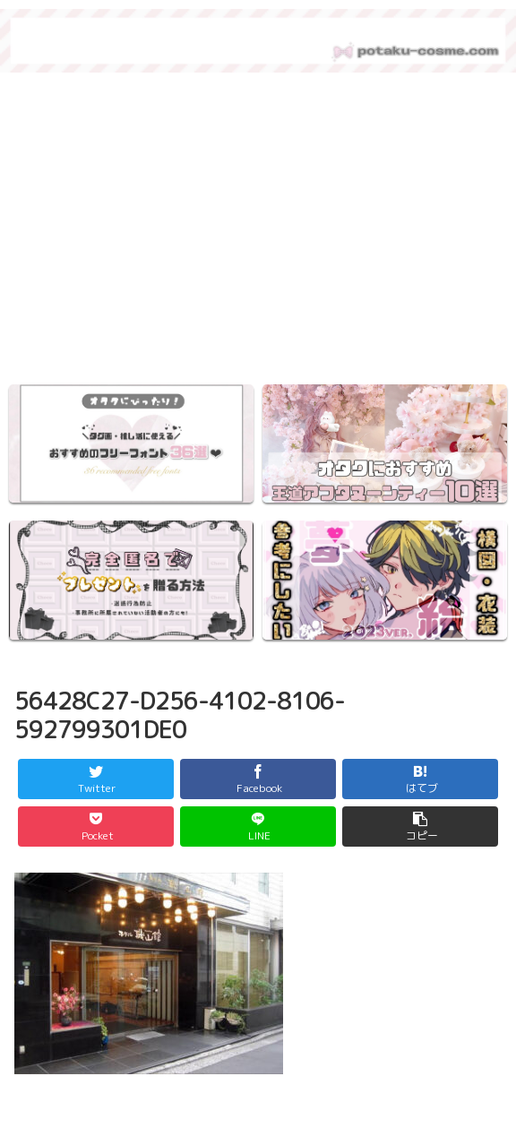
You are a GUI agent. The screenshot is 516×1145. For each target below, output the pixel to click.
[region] (258, 233)
